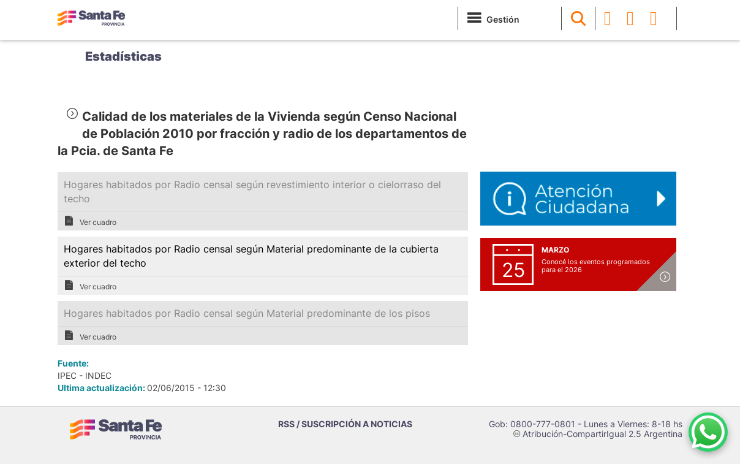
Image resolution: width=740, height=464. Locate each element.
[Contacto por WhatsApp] (708, 432)
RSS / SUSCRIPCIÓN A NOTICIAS (345, 424)
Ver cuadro (90, 221)
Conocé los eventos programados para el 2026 (596, 265)
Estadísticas (123, 56)
